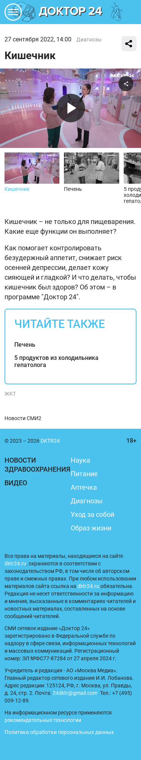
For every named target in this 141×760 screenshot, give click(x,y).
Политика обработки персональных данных (59, 732)
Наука (80, 460)
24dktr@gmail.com (75, 693)
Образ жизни (91, 528)
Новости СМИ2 (23, 418)
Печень (24, 344)
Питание (84, 474)
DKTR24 (71, 12)
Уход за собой (92, 514)
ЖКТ (10, 393)
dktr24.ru (15, 563)
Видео (16, 483)
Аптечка (84, 487)
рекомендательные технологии (43, 720)
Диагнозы (89, 40)
